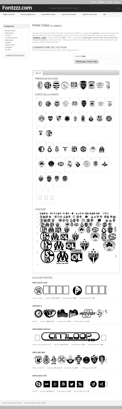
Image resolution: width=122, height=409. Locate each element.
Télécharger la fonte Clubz (86, 62)
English (93, 2)
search (118, 8)
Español (117, 2)
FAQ (104, 14)
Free (83, 56)
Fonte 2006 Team (38, 352)
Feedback (33, 403)
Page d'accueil (9, 14)
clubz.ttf (38, 73)
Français (101, 2)
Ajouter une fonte (90, 14)
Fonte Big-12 (37, 306)
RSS (39, 403)
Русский (109, 2)
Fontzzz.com (17, 7)
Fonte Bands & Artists (41, 329)
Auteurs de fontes (69, 14)
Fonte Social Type (39, 375)
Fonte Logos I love (39, 282)
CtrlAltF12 (58, 25)
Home (26, 403)
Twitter (43, 403)
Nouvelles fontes (48, 14)
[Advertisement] (16, 76)
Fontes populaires (28, 14)
